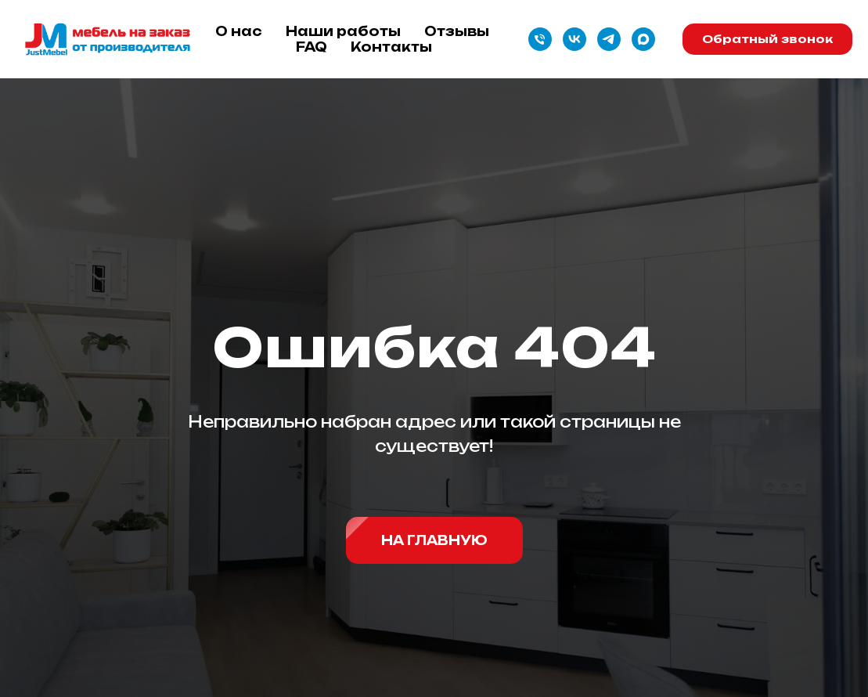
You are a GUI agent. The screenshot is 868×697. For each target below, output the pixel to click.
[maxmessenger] (643, 39)
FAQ (311, 47)
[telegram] (609, 39)
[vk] (574, 39)
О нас (238, 31)
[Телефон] (540, 39)
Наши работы (343, 31)
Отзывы (456, 31)
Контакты (391, 47)
